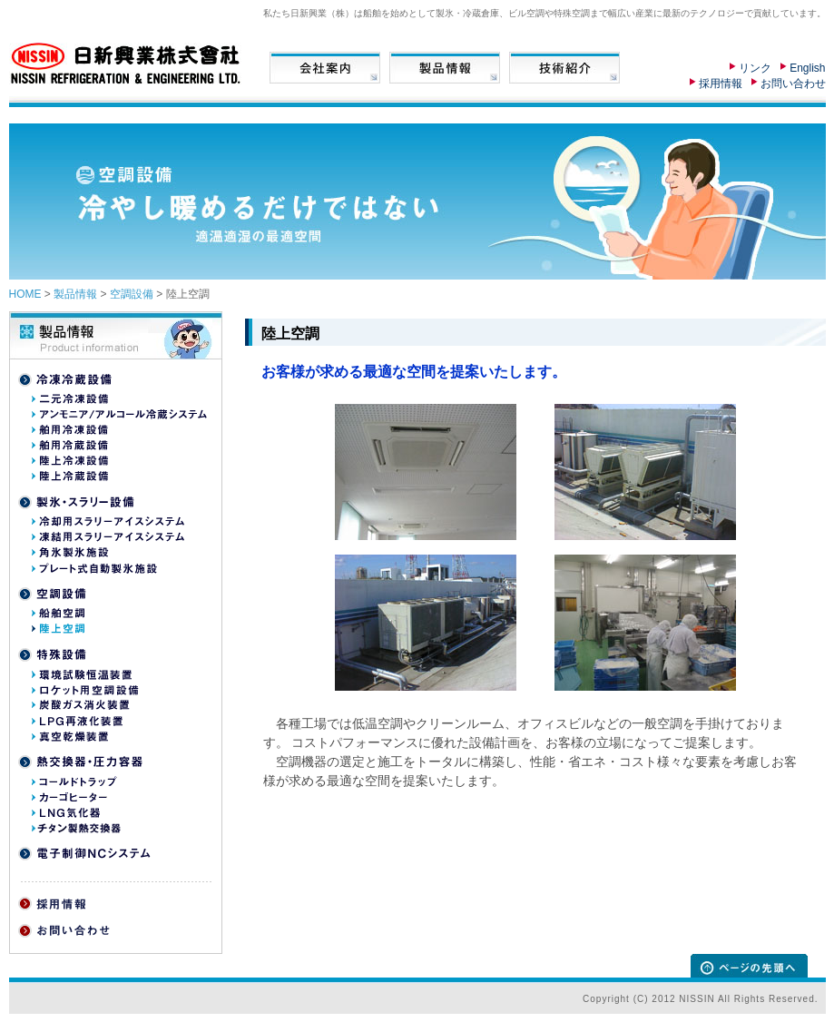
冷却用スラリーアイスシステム (108, 521)
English (807, 68)
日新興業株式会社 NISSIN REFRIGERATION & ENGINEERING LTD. (129, 63)
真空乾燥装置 (70, 736)
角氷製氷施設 (70, 552)
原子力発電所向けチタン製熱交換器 (108, 827)
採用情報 (720, 83)
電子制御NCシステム (84, 853)
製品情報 (444, 68)
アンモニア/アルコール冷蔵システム (119, 414)
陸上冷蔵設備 (71, 476)
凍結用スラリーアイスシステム (108, 537)
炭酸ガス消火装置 (81, 705)
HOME (25, 294)
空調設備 (131, 294)
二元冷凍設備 (71, 399)
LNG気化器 (66, 812)
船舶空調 (58, 613)
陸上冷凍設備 (71, 461)
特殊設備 (54, 655)
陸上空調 (58, 629)
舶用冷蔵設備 (71, 445)
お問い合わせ (793, 83)
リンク (755, 68)
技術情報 (564, 68)
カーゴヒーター (69, 796)
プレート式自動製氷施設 (99, 568)
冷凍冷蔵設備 (67, 380)
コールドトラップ (74, 781)
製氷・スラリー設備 (76, 502)
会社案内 (325, 68)
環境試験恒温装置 (82, 674)
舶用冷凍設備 (71, 430)
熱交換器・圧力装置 (80, 762)
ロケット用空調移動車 (90, 689)
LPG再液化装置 (77, 720)
